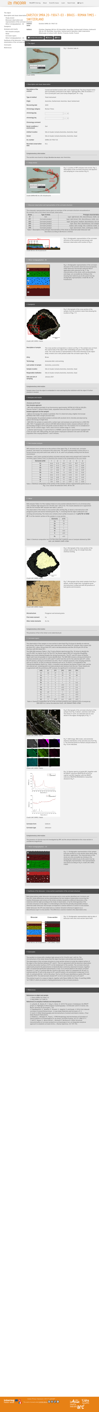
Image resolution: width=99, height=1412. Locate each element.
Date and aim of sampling (32, 378)
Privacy (34, 1399)
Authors (29, 29)
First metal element (33, 617)
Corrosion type (31, 828)
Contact (29, 1399)
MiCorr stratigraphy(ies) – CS (15, 38)
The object (7, 13)
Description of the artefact (32, 90)
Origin (28, 101)
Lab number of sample (34, 365)
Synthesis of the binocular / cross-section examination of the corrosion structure (17, 41)
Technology (30, 361)
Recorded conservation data (34, 145)
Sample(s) (7, 26)
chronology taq (31, 118)
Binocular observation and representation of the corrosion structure (19, 21)
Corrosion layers (11, 36)
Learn (63, 3)
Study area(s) (10, 18)
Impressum (40, 1399)
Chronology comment (33, 122)
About (45, 3)
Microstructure (31, 613)
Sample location (32, 369)
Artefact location (32, 132)
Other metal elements (34, 621)
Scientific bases (54, 3)
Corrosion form (31, 824)
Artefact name (29, 24)
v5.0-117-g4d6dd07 (49, 1399)
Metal (7, 34)
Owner (29, 136)
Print (57, 38)
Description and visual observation (15, 15)
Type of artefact (32, 97)
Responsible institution (34, 373)
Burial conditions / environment (32, 127)
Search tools (71, 3)
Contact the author (35, 38)
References (8, 48)
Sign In (81, 3)
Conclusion (7, 45)
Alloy (28, 357)
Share (49, 38)
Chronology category (33, 109)
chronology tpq (31, 113)
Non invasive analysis (13, 31)
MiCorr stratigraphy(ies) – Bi (15, 24)
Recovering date (32, 105)
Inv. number (30, 140)
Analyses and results (11, 29)
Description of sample (34, 347)
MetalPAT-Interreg (34, 3)
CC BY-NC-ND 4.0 (49, 1401)
